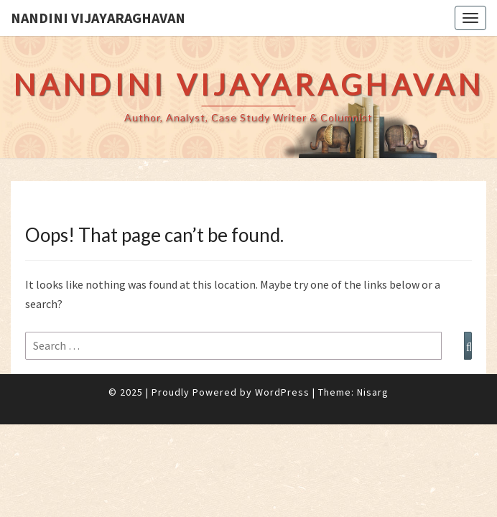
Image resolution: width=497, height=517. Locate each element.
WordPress (282, 392)
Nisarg (373, 392)
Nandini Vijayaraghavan (98, 18)
